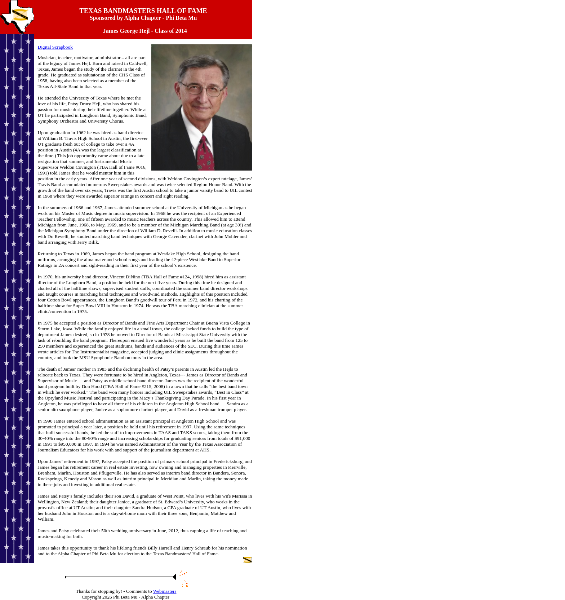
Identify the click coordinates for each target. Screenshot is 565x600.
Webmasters (165, 591)
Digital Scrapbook (55, 47)
